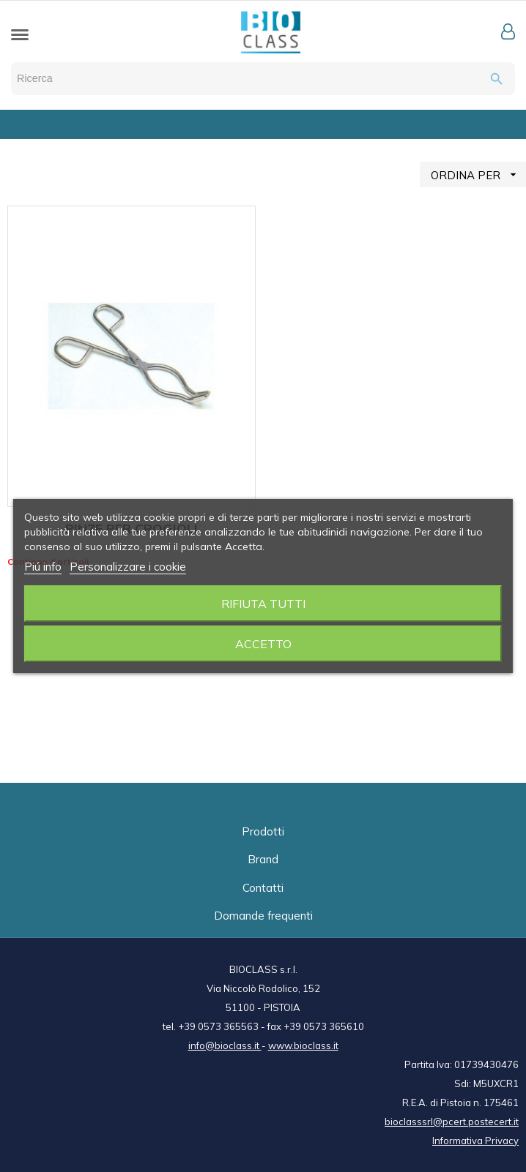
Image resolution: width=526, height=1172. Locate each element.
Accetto (263, 643)
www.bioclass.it (303, 1045)
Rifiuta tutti (263, 603)
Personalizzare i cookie (128, 567)
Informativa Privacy (475, 1140)
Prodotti (263, 831)
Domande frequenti (263, 916)
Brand (263, 859)
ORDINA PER (478, 174)
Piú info (43, 567)
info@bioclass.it (225, 1045)
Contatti (263, 888)
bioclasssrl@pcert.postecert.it (452, 1121)
